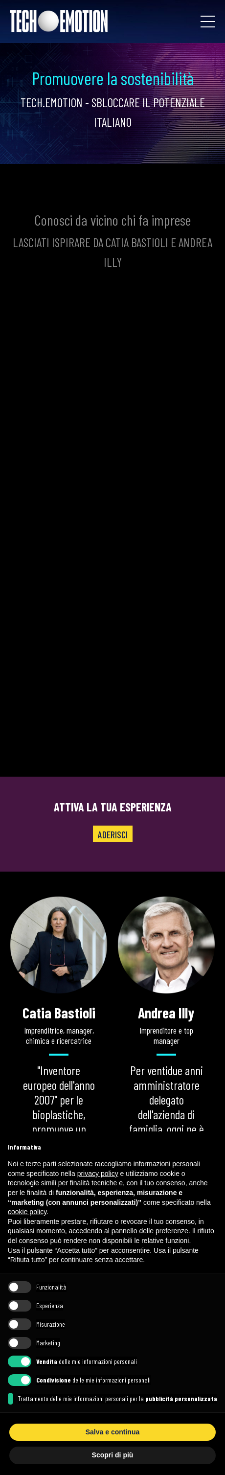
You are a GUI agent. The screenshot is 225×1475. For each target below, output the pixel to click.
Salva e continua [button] (112, 1432)
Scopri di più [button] (113, 1455)
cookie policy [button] (27, 1212)
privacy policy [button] (97, 1173)
